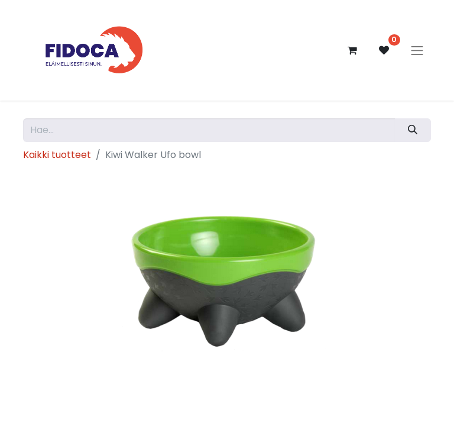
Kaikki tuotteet (57, 155)
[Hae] (413, 130)
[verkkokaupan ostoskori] (352, 50)
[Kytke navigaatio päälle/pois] (417, 50)
